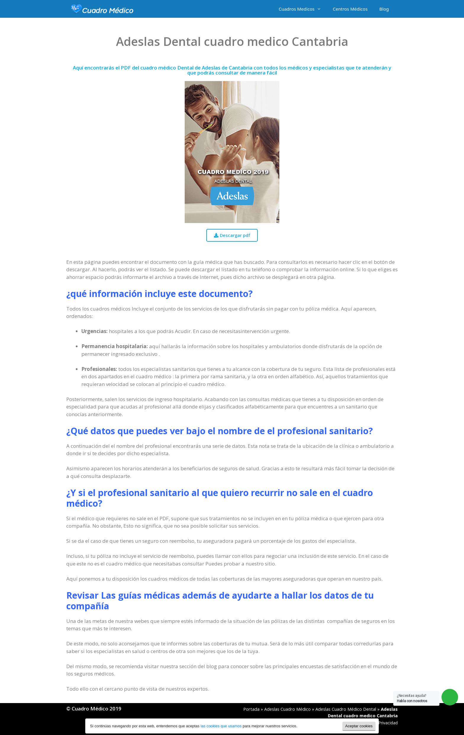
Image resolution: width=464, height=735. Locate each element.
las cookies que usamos (221, 726)
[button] (232, 235)
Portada (251, 709)
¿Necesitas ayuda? (412, 698)
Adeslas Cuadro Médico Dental (345, 709)
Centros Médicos (350, 9)
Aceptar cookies (359, 726)
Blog (384, 9)
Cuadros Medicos (303, 9)
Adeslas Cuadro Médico (287, 709)
